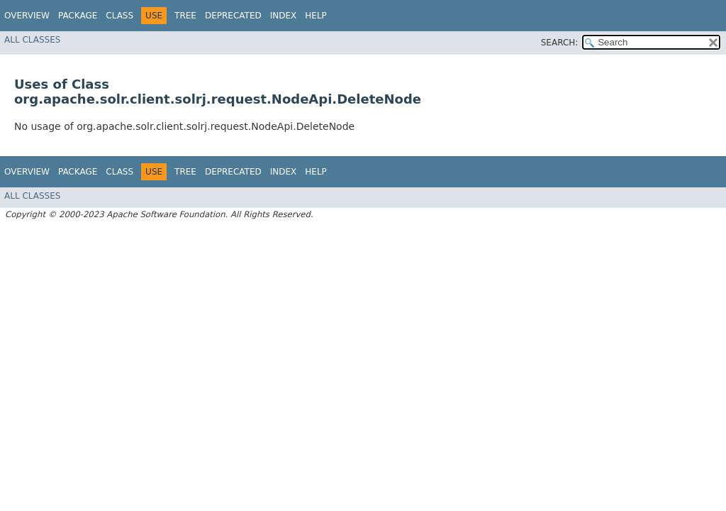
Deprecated (233, 16)
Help (316, 16)
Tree (185, 16)
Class (119, 16)
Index (283, 16)
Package (77, 16)
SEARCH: (560, 43)
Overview (27, 16)
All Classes (32, 40)
